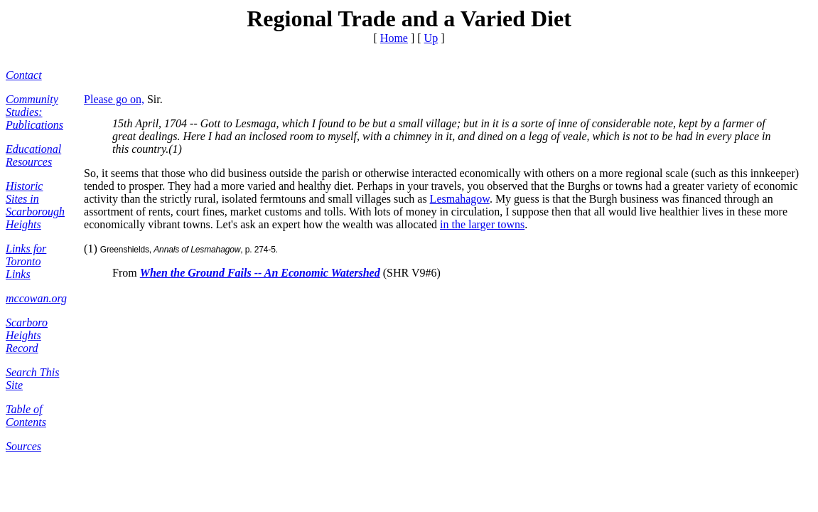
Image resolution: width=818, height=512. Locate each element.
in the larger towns (482, 224)
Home (394, 38)
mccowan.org (36, 298)
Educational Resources (33, 155)
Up (431, 38)
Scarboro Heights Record (27, 335)
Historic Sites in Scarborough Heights (35, 205)
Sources (23, 446)
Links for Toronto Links (26, 261)
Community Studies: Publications (34, 112)
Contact (24, 75)
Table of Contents (26, 415)
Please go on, (114, 99)
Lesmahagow (460, 199)
